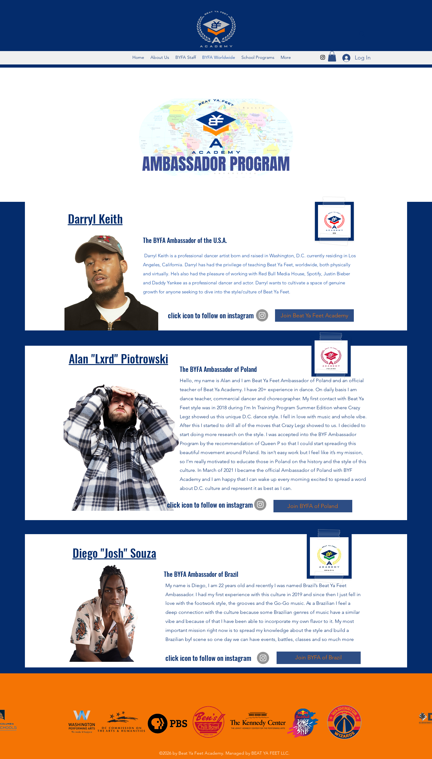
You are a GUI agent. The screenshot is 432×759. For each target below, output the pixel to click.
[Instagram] (323, 57)
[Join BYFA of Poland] (312, 506)
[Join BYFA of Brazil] (319, 658)
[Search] (362, 33)
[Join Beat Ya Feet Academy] (314, 315)
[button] (332, 56)
